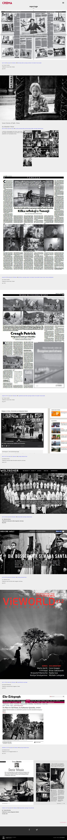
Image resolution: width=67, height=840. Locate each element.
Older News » (63, 822)
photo (18, 128)
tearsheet (29, 62)
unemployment (50, 277)
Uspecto (9, 62)
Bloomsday (19, 62)
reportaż (27, 277)
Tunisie (47, 277)
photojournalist (19, 516)
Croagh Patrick (20, 395)
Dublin (23, 62)
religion (32, 128)
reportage (26, 62)
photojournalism (22, 128)
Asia (15, 128)
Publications (14, 62)
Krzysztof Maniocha (20, 682)
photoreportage (28, 128)
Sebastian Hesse (40, 128)
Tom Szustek (33, 62)
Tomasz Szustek (38, 62)
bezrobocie (20, 277)
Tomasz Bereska (31, 807)
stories (12, 128)
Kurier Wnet (25, 395)
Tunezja (41, 277)
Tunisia (44, 277)
